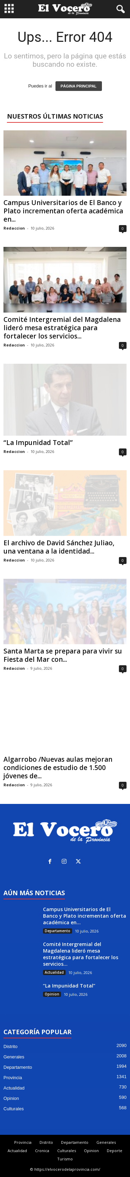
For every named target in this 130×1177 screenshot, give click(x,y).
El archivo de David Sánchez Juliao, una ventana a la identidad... (58, 547)
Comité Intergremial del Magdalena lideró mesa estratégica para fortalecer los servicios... (62, 328)
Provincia (12, 1077)
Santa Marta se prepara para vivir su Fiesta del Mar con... (62, 655)
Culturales (13, 1108)
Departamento (57, 930)
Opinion (52, 994)
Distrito (10, 1046)
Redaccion (14, 228)
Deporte (114, 1150)
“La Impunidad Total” (38, 442)
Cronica (42, 1150)
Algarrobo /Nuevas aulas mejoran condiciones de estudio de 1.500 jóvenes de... (57, 767)
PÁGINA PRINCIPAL (79, 86)
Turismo (65, 1158)
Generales (13, 1056)
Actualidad (54, 972)
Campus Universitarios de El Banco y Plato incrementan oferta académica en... (63, 211)
